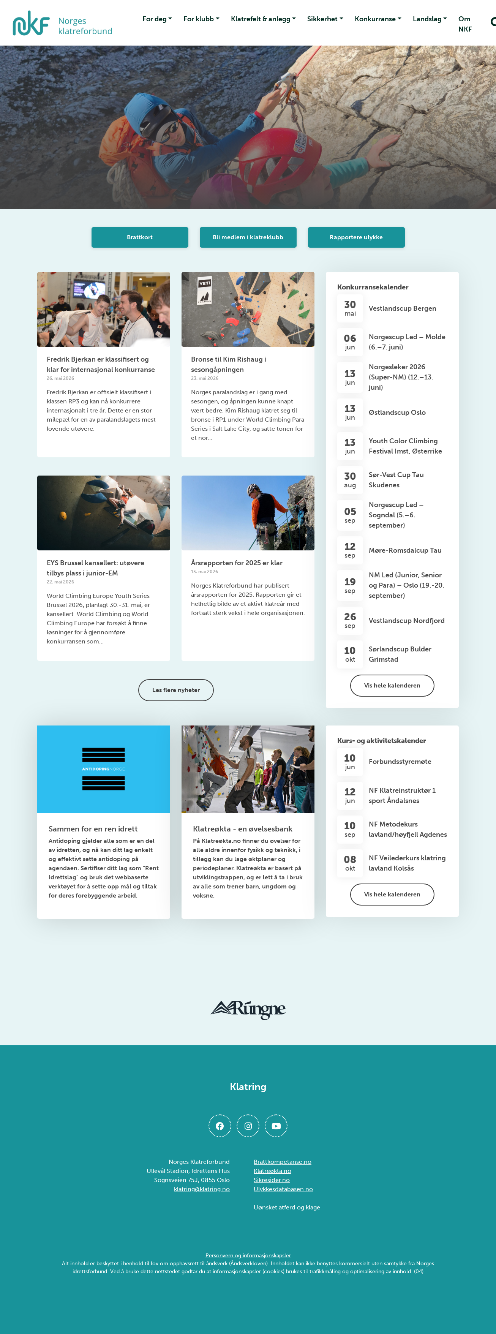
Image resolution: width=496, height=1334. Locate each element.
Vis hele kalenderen (392, 685)
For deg (154, 19)
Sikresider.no (272, 1180)
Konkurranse (375, 19)
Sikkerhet (322, 19)
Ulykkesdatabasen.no (283, 1189)
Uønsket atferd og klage (287, 1207)
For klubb (198, 19)
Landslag (427, 19)
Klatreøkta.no (272, 1170)
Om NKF (465, 24)
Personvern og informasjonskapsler (248, 1255)
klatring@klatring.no (202, 1189)
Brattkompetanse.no (282, 1161)
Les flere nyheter (176, 690)
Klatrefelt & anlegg (261, 19)
